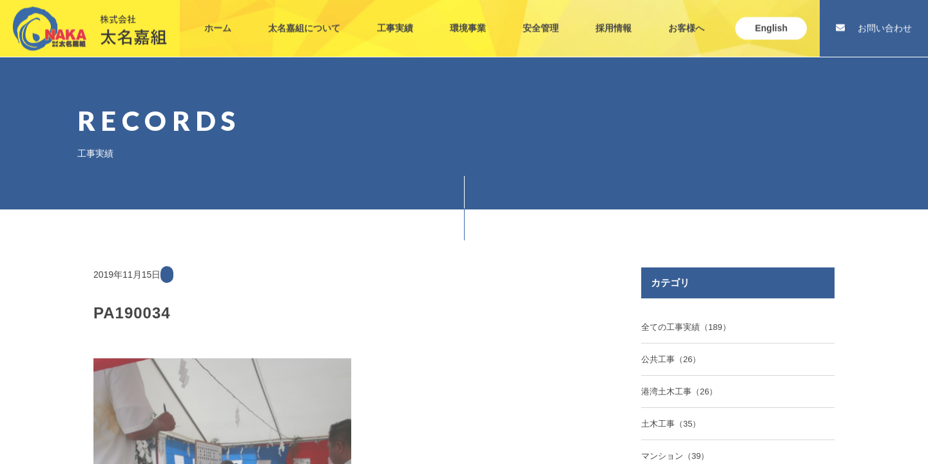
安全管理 (541, 18)
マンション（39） (675, 456)
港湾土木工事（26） (679, 391)
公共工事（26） (671, 359)
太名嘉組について (304, 18)
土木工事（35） (671, 424)
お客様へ (686, 18)
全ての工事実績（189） (686, 327)
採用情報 (613, 18)
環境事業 (468, 18)
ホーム (217, 18)
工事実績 (395, 18)
